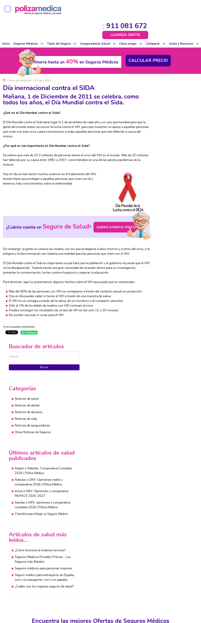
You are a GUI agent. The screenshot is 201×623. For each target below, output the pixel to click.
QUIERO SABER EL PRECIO (104, 215)
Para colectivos (26, 542)
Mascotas (61, 551)
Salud (97, 523)
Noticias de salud (163, 123)
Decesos (60, 537)
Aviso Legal (79, 595)
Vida (57, 570)
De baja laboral (26, 533)
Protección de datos (103, 595)
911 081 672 (174, 6)
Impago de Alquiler (67, 547)
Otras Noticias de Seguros (169, 156)
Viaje (57, 566)
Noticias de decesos (165, 136)
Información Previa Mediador (103, 599)
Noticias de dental (163, 129)
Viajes (192, 551)
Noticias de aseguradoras (168, 149)
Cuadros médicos (144, 533)
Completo (22, 523)
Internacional (25, 566)
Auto (57, 523)
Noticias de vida (162, 143)
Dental (20, 537)
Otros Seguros (103, 542)
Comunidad (62, 533)
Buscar (168, 91)
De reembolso (25, 528)
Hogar (58, 542)
